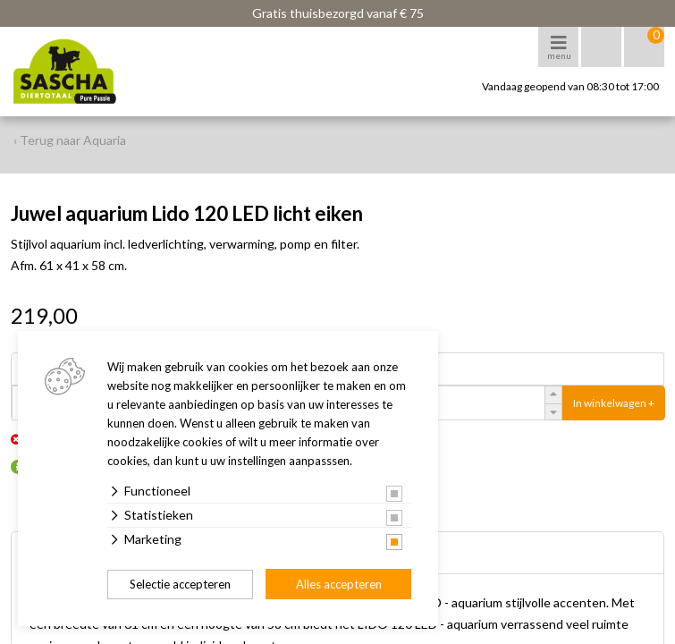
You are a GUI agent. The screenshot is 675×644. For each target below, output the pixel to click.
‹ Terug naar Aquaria (69, 140)
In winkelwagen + (613, 403)
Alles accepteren (339, 584)
